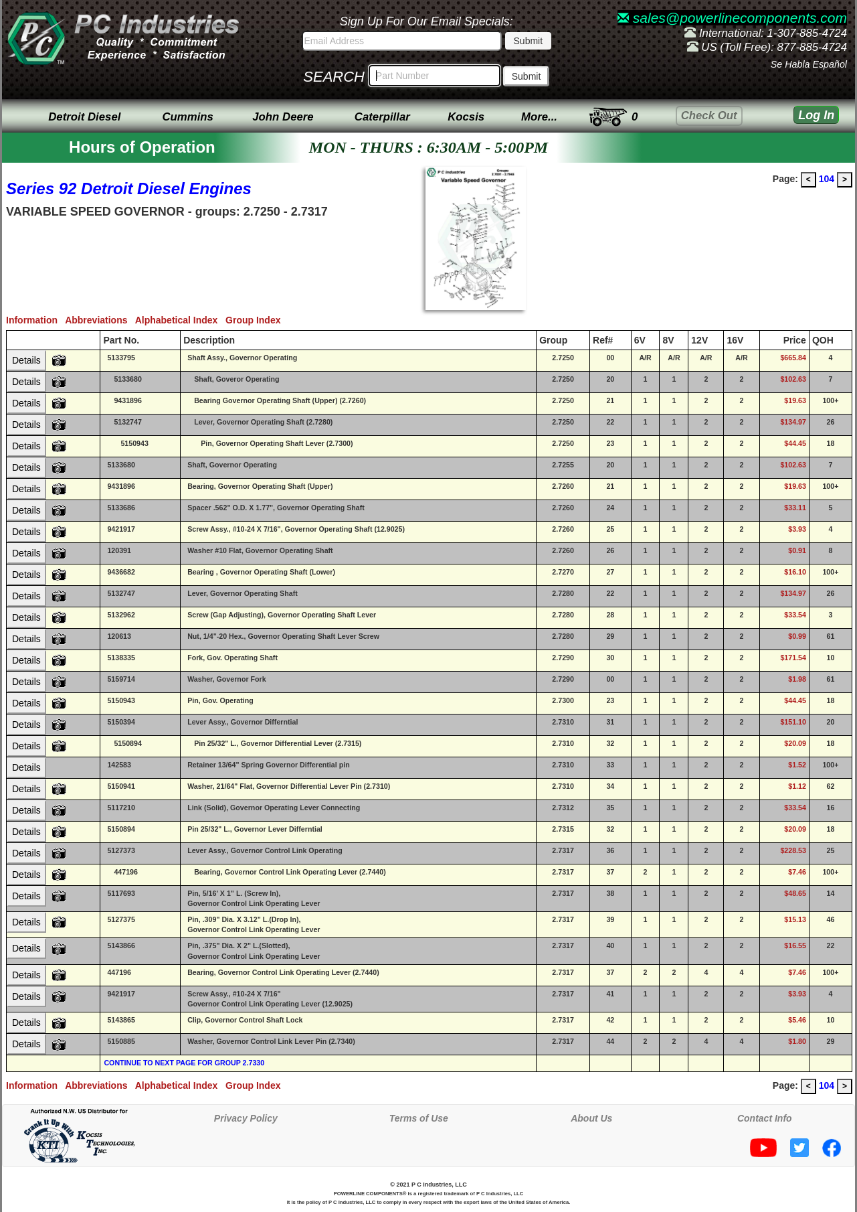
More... (539, 116)
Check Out (709, 115)
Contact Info (764, 1118)
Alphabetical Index (180, 320)
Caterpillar (382, 116)
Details (26, 360)
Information (35, 320)
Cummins (187, 116)
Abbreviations (100, 320)
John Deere (282, 116)
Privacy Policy (246, 1118)
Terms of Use (418, 1118)
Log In (816, 115)
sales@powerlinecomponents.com (732, 17)
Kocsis (466, 116)
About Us (591, 1118)
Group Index (255, 320)
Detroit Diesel (84, 116)
